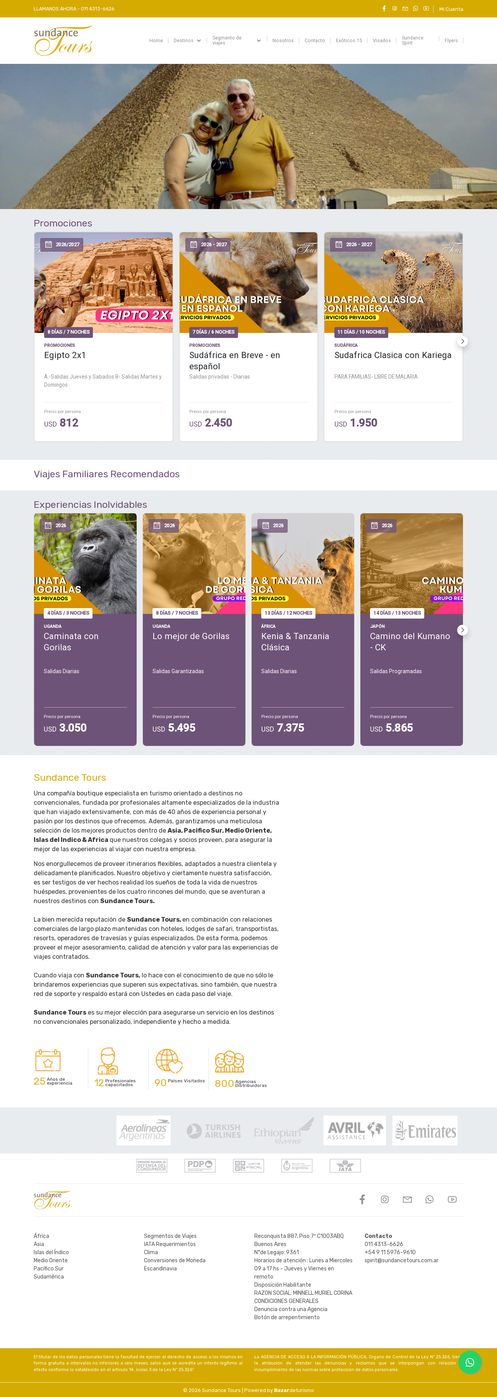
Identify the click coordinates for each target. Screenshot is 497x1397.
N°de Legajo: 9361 (276, 1252)
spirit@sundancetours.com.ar (402, 1260)
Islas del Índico (51, 1252)
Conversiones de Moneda (175, 1260)
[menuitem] (156, 40)
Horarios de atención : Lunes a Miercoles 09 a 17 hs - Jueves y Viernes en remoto (303, 1268)
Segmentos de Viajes (170, 1236)
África (41, 1236)
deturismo (294, 1390)
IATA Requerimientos (170, 1244)
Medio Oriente (51, 1260)
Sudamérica (49, 1277)
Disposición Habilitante (282, 1285)
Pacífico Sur (48, 1268)
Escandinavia (160, 1268)
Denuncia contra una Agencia (290, 1309)
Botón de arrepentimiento (287, 1317)
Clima (151, 1252)
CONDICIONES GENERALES (286, 1301)
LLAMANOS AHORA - (74, 9)
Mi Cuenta (451, 9)
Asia (39, 1244)
